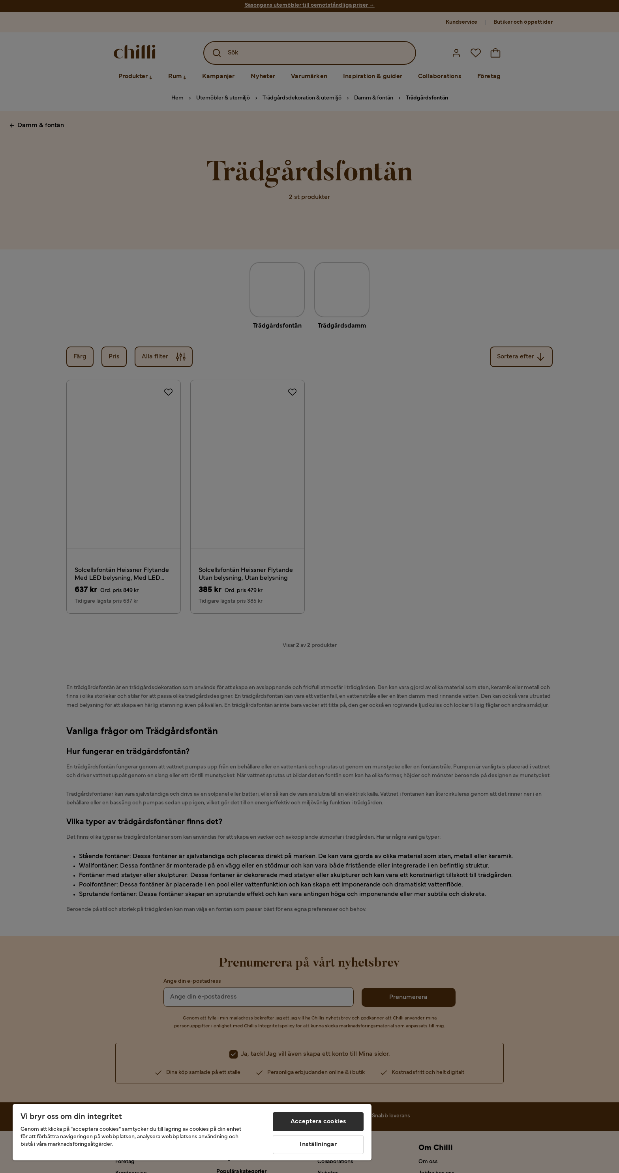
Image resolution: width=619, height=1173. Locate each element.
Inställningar (318, 1144)
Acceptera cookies (319, 1121)
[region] (192, 1132)
